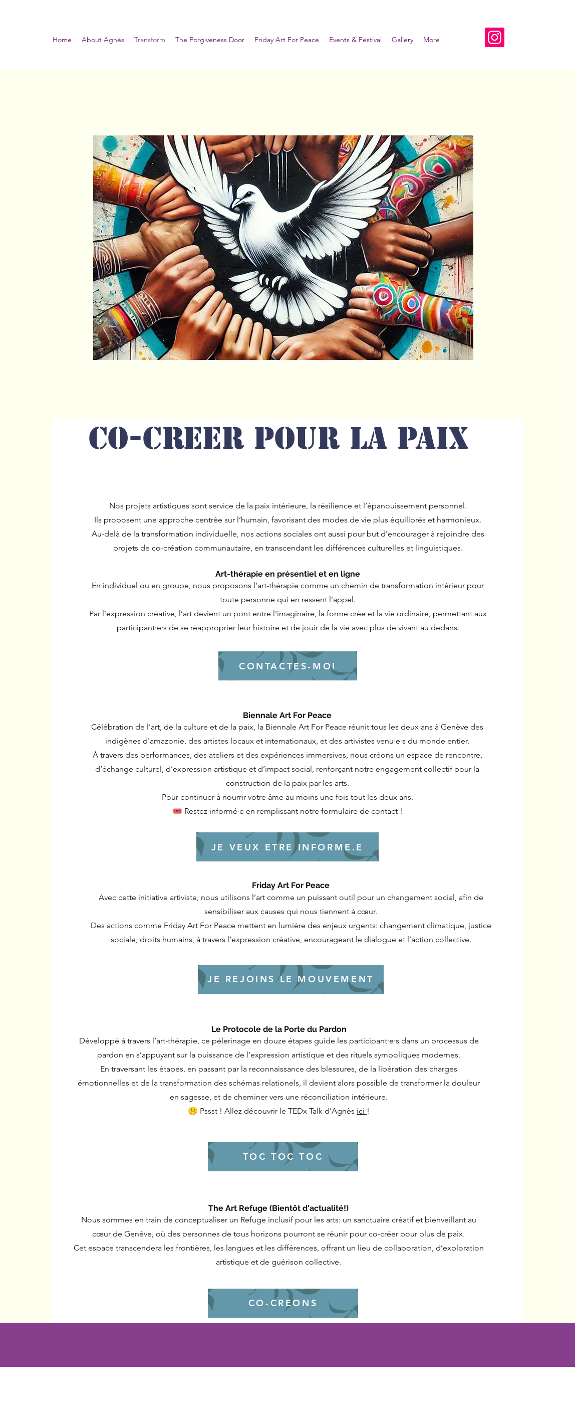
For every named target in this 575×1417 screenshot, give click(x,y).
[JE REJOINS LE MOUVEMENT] (291, 979)
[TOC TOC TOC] (283, 1156)
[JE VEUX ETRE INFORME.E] (287, 846)
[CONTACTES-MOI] (287, 665)
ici (362, 1111)
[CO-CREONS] (283, 1303)
